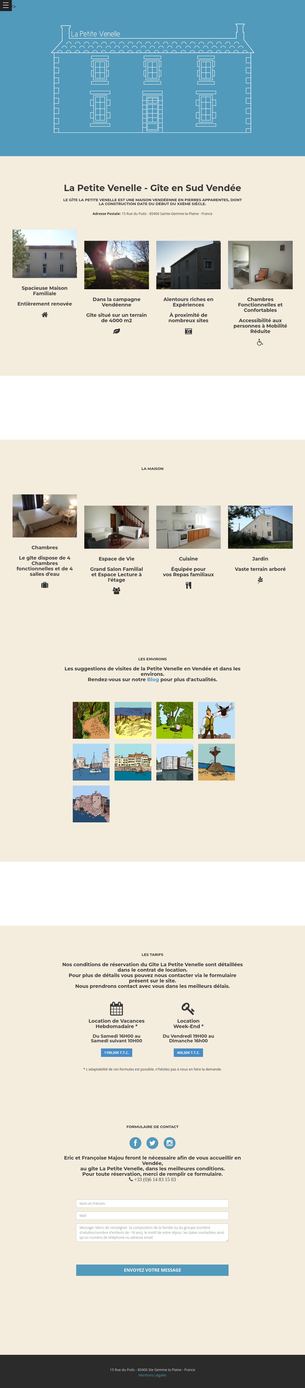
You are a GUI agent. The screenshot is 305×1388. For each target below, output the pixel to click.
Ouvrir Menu (6, 5)
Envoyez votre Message (152, 1270)
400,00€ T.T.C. (188, 600)
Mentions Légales (153, 1375)
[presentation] (152, 1255)
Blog (153, 679)
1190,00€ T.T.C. (116, 600)
